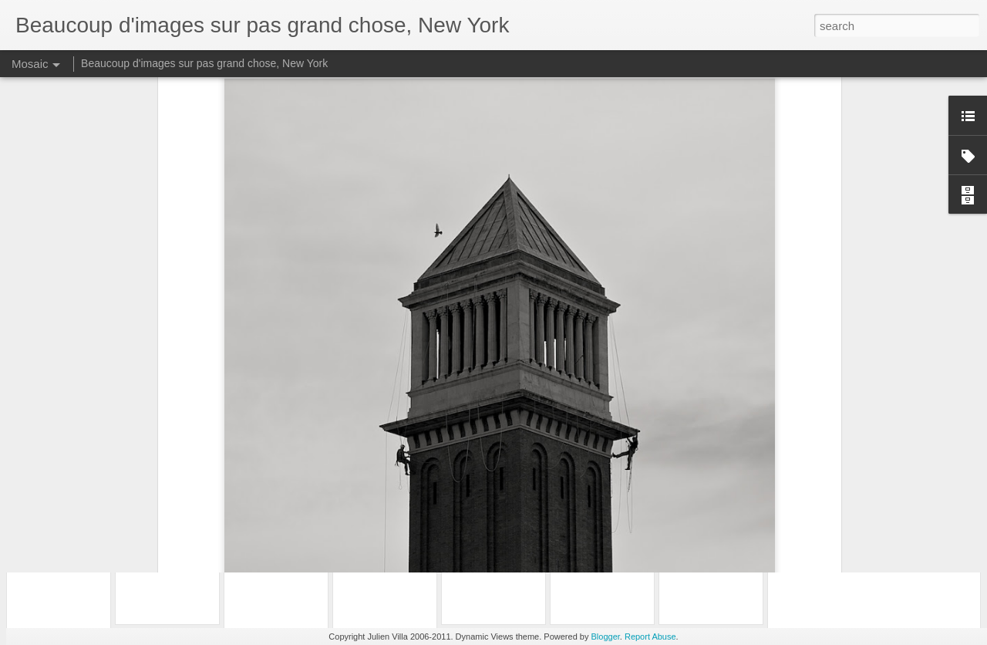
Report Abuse (650, 636)
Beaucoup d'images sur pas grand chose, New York (204, 63)
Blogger (605, 636)
